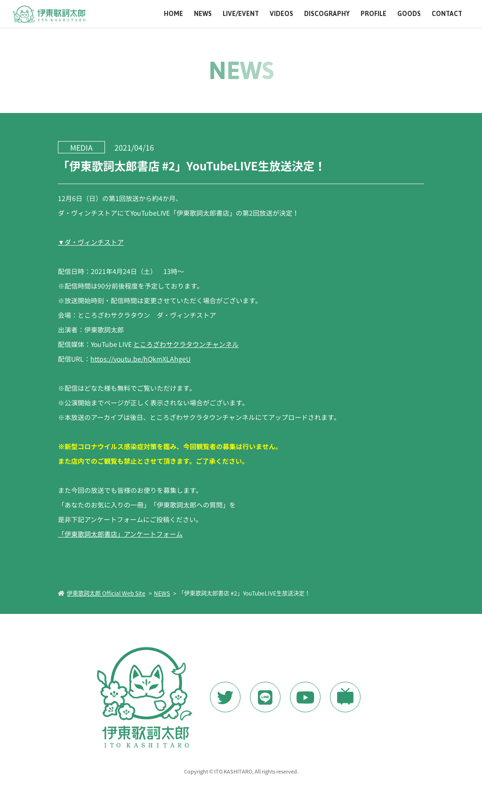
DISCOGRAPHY (327, 14)
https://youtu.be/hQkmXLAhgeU (140, 358)
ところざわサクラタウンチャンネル (186, 343)
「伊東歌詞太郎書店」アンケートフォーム (120, 533)
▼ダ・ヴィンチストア (91, 241)
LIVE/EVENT (241, 14)
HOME (173, 14)
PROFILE (373, 14)
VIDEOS (281, 14)
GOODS (409, 14)
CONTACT (447, 14)
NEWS (203, 14)
